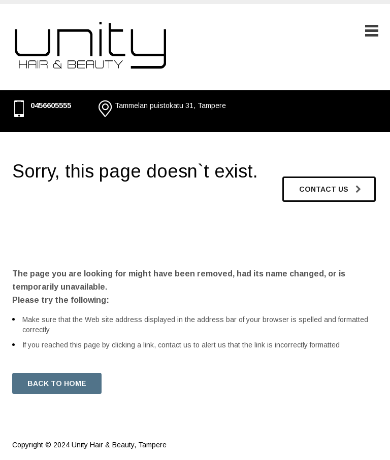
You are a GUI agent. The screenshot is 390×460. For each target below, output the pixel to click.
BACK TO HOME (56, 383)
